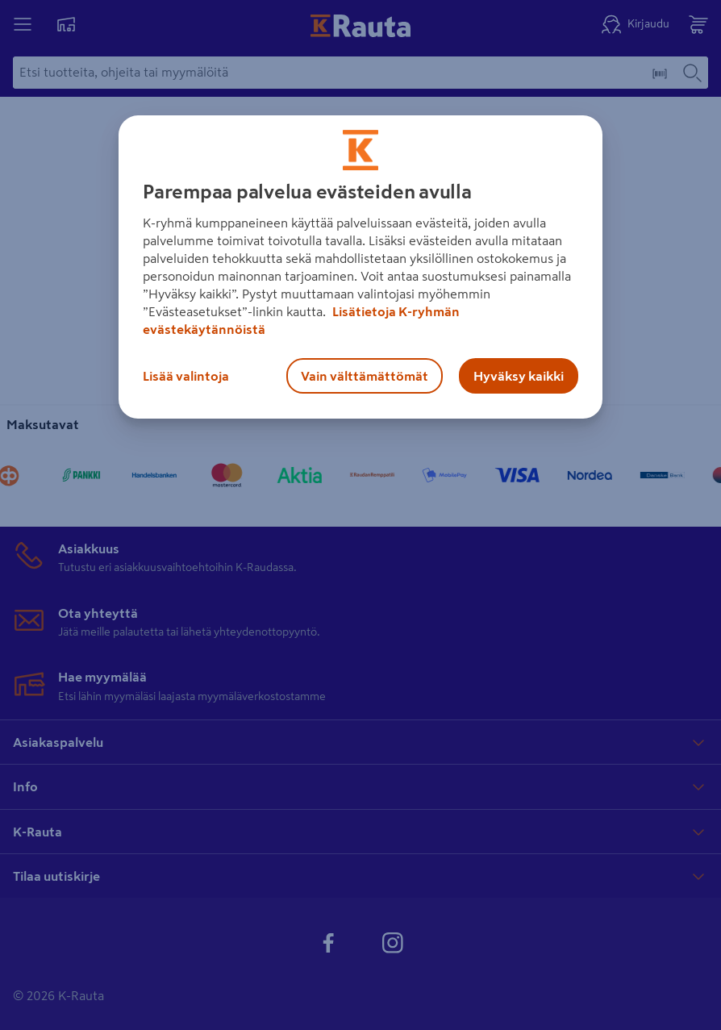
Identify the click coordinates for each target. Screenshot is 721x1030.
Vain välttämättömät (364, 375)
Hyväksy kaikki (518, 375)
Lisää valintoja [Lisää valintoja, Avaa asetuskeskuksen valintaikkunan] (186, 375)
